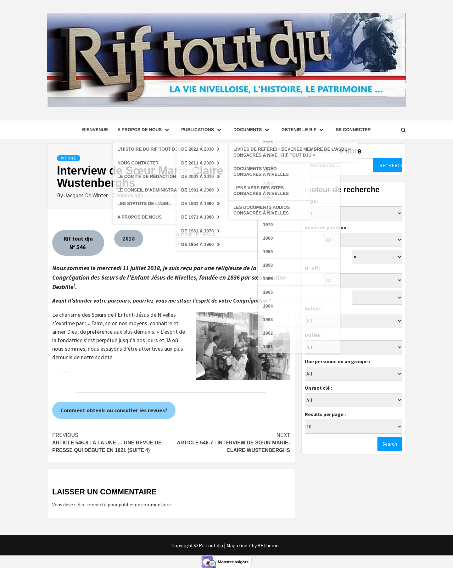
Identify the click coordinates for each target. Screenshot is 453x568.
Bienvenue (95, 129)
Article (68, 158)
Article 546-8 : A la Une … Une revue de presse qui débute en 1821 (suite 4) (111, 442)
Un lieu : (314, 335)
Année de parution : (327, 227)
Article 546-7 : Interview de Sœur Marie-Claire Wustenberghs (230, 442)
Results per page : (325, 414)
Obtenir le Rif (303, 129)
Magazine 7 (238, 545)
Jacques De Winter (86, 195)
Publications (202, 129)
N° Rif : (312, 268)
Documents (252, 129)
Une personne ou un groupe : (337, 361)
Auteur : (313, 308)
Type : (311, 201)
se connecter (353, 129)
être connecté (91, 504)
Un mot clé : (318, 388)
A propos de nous (144, 129)
